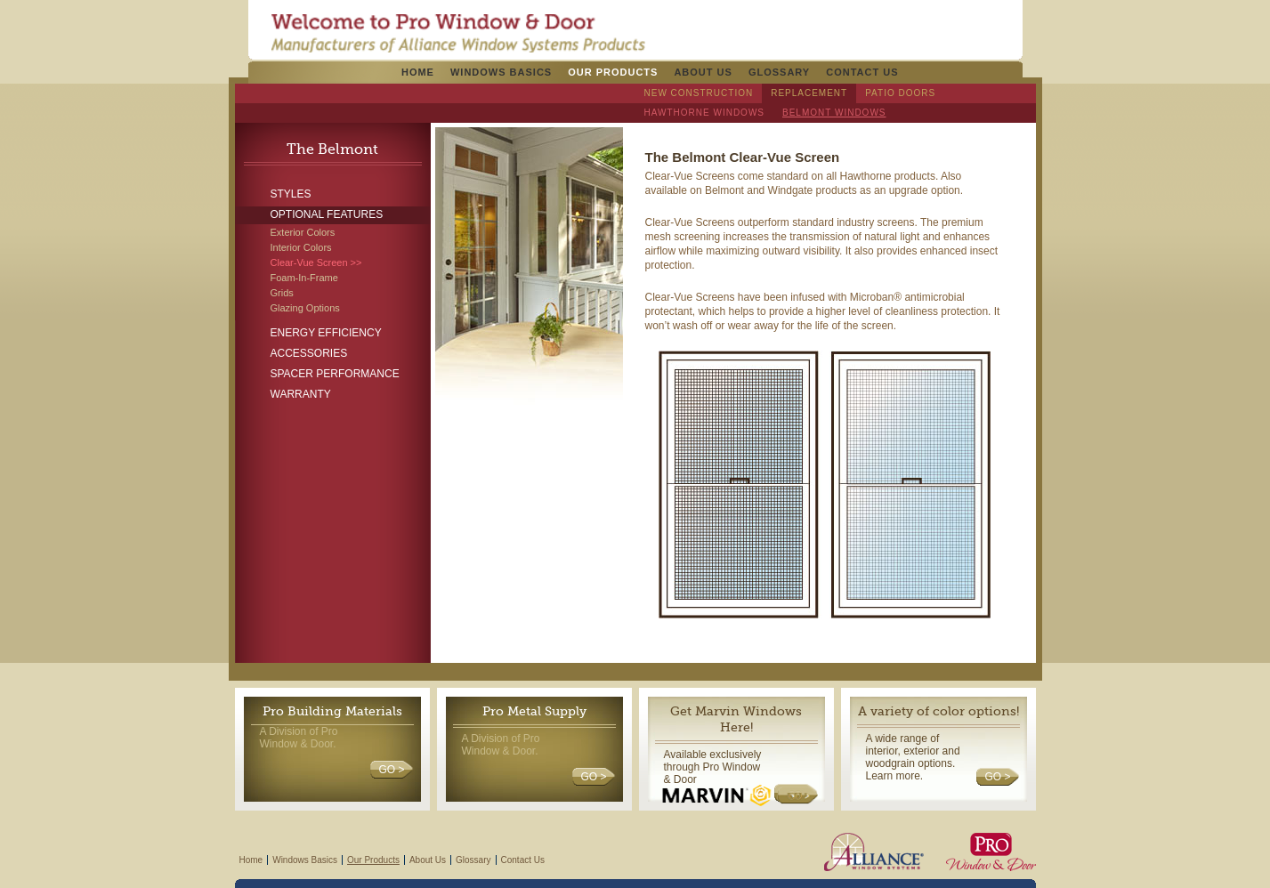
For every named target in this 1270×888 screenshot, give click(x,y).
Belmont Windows (834, 112)
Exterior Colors (303, 232)
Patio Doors (900, 93)
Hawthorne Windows (704, 112)
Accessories (309, 353)
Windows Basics (501, 72)
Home (417, 72)
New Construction (699, 93)
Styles (291, 194)
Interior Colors (301, 247)
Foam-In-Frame (304, 277)
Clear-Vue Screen (309, 262)
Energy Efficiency (326, 333)
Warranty (301, 394)
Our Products (613, 72)
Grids (282, 292)
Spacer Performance (335, 373)
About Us (703, 72)
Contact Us (862, 72)
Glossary (779, 72)
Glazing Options (305, 308)
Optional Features (327, 214)
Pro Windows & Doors (458, 32)
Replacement (809, 93)
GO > (391, 769)
